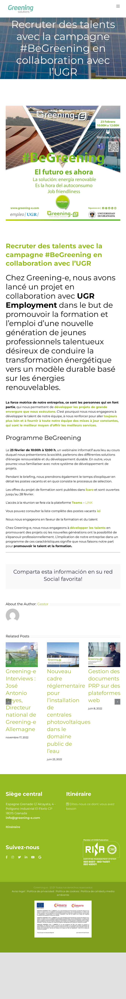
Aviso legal (18, 891)
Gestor (42, 604)
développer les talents (88, 528)
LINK (89, 502)
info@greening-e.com (23, 818)
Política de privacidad (40, 891)
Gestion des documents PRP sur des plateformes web (104, 685)
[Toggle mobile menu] (118, 6)
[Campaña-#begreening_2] (63, 163)
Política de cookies (67, 891)
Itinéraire (13, 827)
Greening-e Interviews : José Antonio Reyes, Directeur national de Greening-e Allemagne (21, 700)
